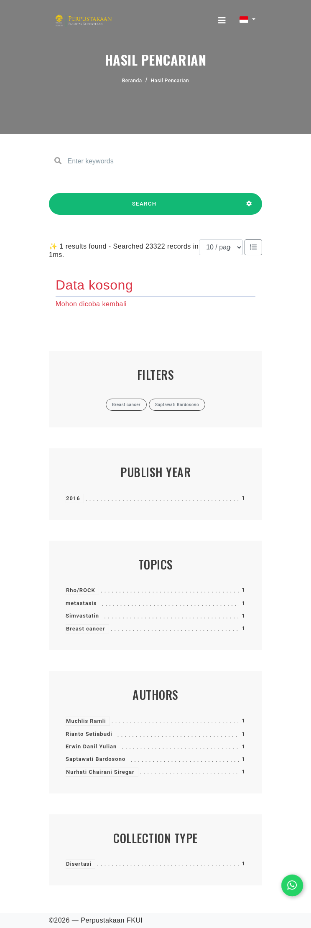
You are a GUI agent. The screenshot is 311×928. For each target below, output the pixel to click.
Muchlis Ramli (86, 721)
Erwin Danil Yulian (91, 746)
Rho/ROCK (80, 590)
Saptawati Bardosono (95, 759)
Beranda (132, 81)
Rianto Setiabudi (89, 734)
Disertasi (79, 864)
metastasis (81, 603)
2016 (73, 498)
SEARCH (144, 208)
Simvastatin (82, 616)
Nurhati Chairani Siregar (100, 772)
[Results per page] (221, 247)
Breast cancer (85, 628)
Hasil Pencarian (170, 81)
